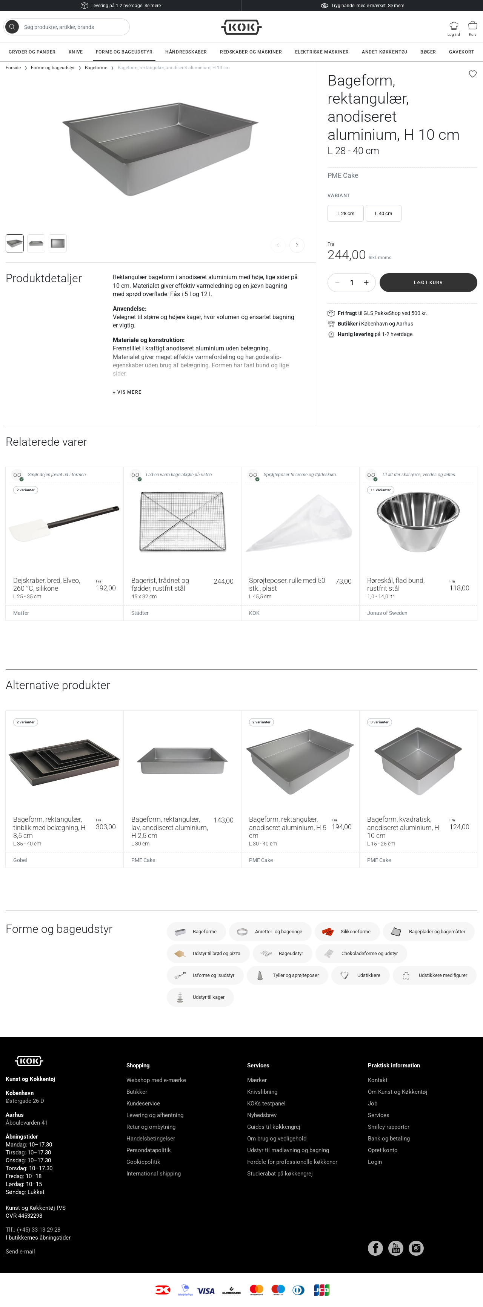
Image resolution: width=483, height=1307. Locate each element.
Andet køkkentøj (385, 52)
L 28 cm (345, 213)
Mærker (257, 1080)
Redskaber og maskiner (251, 52)
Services (378, 1115)
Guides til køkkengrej (273, 1127)
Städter (140, 613)
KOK (254, 613)
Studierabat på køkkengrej (280, 1173)
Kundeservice (143, 1103)
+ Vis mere (127, 392)
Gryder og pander (32, 52)
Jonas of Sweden (387, 613)
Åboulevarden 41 (27, 1122)
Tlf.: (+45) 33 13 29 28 (33, 1229)
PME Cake (343, 175)
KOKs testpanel (266, 1103)
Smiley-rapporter (388, 1127)
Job (372, 1103)
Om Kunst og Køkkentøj (398, 1091)
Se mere (153, 5)
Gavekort (461, 52)
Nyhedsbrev (262, 1115)
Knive (76, 52)
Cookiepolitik (143, 1162)
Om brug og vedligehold (276, 1138)
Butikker (136, 1091)
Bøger (428, 52)
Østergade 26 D (25, 1101)
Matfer (21, 613)
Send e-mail (20, 1251)
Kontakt (378, 1080)
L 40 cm (383, 213)
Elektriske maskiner (322, 52)
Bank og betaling (389, 1138)
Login (375, 1162)
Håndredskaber (186, 52)
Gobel (20, 860)
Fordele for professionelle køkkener (292, 1162)
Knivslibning (262, 1091)
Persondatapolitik (148, 1150)
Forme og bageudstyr (124, 52)
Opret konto (383, 1150)
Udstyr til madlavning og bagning (288, 1150)
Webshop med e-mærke (156, 1080)
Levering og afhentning (154, 1115)
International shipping (153, 1173)
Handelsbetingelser (150, 1138)
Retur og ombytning (150, 1127)
